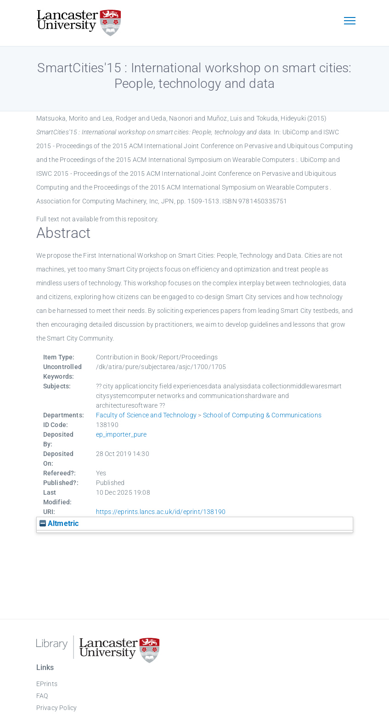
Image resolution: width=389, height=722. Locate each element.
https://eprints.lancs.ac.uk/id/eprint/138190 (161, 511)
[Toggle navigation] (350, 22)
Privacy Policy (56, 707)
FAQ (42, 695)
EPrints (46, 683)
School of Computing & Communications (262, 415)
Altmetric (59, 523)
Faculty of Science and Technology (146, 415)
